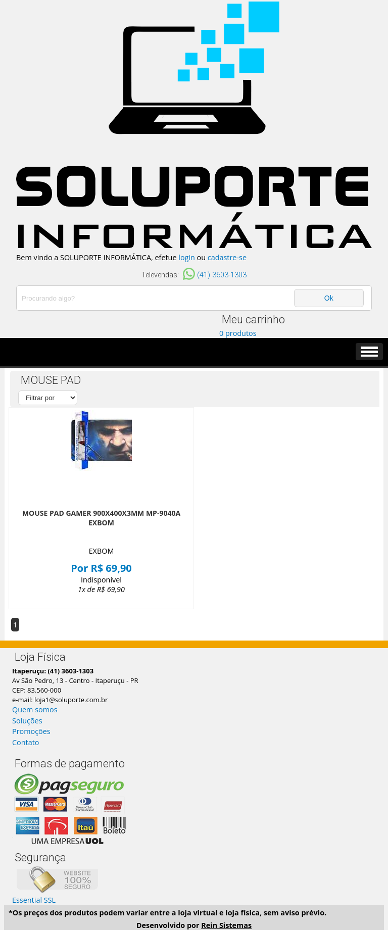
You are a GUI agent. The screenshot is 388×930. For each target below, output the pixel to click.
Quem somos (35, 709)
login (186, 257)
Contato (25, 742)
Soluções (27, 720)
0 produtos (238, 333)
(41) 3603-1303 (222, 275)
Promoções (31, 731)
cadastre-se (227, 257)
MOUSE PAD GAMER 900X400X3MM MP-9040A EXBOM (101, 517)
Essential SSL (34, 900)
